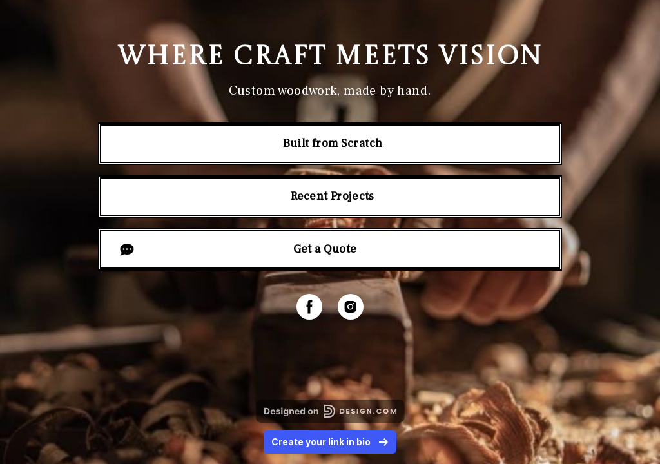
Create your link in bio (330, 441)
